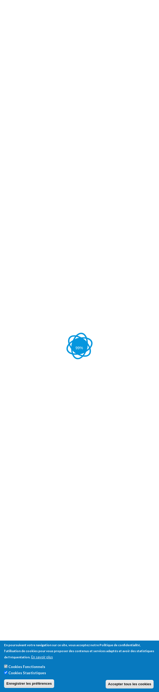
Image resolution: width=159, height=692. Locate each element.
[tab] (79, 429)
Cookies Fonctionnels (26, 667)
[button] (68, 449)
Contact (11, 241)
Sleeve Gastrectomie (75, 222)
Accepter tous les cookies (129, 684)
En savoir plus (42, 657)
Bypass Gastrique (110, 222)
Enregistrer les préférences (29, 683)
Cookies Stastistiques (27, 673)
